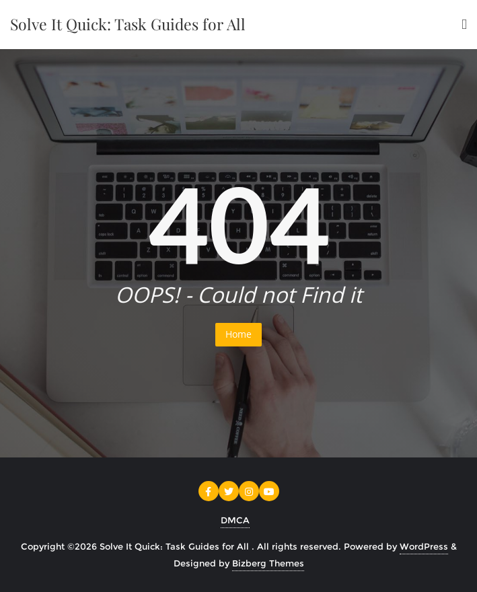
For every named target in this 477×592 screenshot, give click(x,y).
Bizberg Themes (268, 563)
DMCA (235, 520)
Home (238, 334)
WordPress (424, 546)
